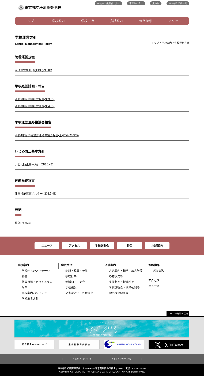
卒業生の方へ (136, 3)
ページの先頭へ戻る (178, 313)
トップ (29, 21)
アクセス (174, 21)
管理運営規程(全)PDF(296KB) (33, 70)
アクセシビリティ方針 (121, 359)
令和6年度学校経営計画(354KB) (35, 106)
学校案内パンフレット (36, 292)
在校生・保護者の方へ (108, 3)
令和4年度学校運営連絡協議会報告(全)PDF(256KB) (47, 135)
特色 (24, 276)
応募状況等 (116, 276)
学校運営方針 (30, 298)
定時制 (155, 3)
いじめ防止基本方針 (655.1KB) (34, 164)
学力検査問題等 (119, 292)
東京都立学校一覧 (178, 3)
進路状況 (158, 270)
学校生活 (87, 21)
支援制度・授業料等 (121, 281)
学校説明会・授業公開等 (124, 287)
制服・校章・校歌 (76, 270)
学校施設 (71, 287)
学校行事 (71, 276)
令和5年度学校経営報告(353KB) (35, 99)
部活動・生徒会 (75, 281)
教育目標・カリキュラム (37, 281)
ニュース (154, 285)
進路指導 (145, 21)
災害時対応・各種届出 (79, 292)
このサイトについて (82, 359)
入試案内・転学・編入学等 (125, 270)
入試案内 (116, 21)
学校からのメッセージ (36, 270)
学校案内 (58, 21)
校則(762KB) (23, 222)
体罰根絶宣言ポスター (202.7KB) (35, 193)
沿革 (24, 287)
